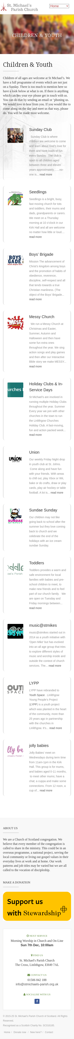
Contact (49, 1032)
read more (46, 174)
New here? (36, 1032)
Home (7, 1032)
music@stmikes (43, 625)
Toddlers (36, 563)
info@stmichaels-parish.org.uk (37, 984)
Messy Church (41, 317)
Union (34, 452)
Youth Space (37, 695)
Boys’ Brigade (41, 254)
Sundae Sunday (43, 510)
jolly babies (39, 745)
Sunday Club (40, 129)
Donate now (20, 1032)
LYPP (34, 683)
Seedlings (38, 192)
